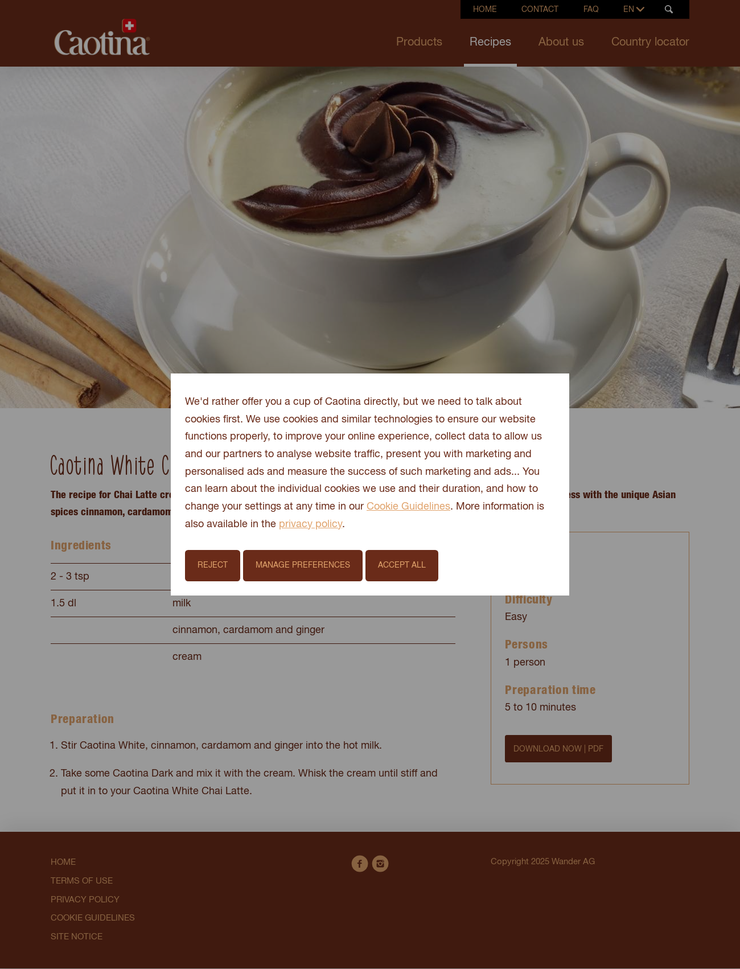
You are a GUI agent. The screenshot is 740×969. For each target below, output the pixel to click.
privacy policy (310, 524)
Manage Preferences (303, 565)
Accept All (402, 565)
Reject (213, 565)
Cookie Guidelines (408, 507)
